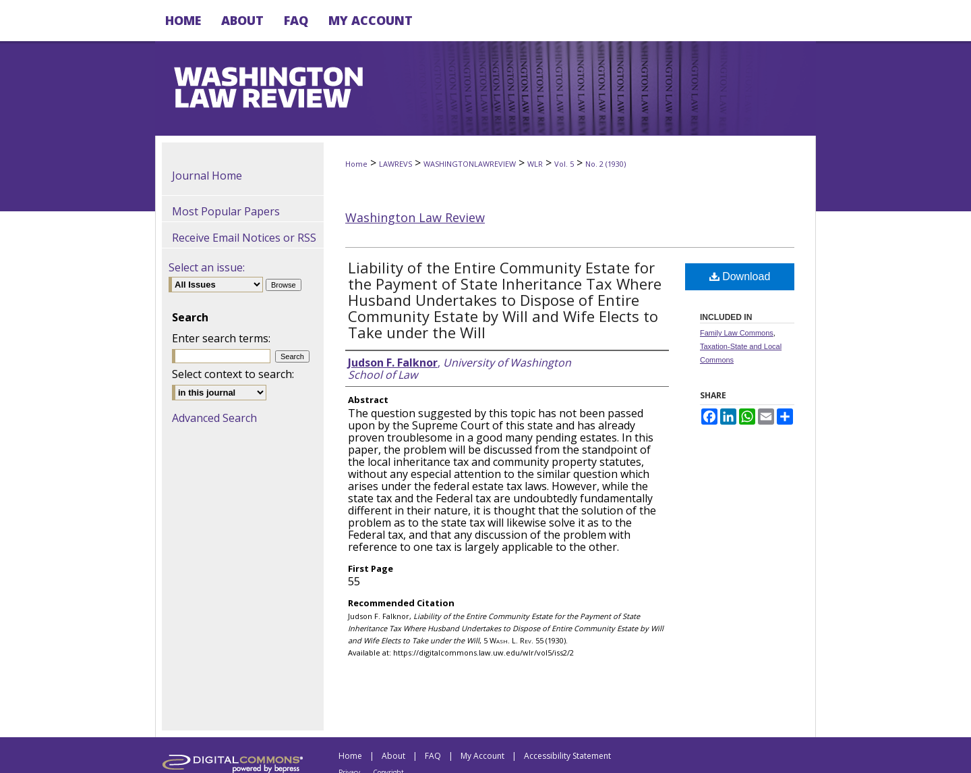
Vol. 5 (564, 164)
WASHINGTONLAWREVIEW (469, 164)
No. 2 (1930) (605, 164)
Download (740, 276)
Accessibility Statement (567, 756)
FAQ (433, 756)
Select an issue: (207, 267)
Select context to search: (233, 374)
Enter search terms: (221, 338)
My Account (482, 756)
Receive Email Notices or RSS (244, 237)
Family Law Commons (736, 333)
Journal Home (207, 175)
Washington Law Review (415, 217)
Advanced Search (214, 417)
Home (356, 164)
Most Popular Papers (226, 211)
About (393, 756)
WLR (535, 164)
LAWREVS (395, 164)
